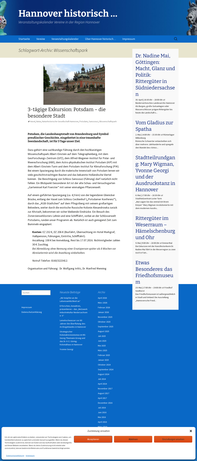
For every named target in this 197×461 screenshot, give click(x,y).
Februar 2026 (104, 307)
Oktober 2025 (104, 321)
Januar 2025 (103, 360)
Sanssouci (93, 121)
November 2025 (105, 317)
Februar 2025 (104, 355)
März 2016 (102, 426)
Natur (38, 121)
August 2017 (103, 393)
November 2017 (105, 388)
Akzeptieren (93, 439)
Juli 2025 (102, 336)
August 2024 (103, 374)
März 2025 (102, 350)
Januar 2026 (103, 312)
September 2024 (105, 369)
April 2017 (102, 398)
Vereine (40, 39)
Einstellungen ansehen (173, 439)
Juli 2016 (102, 407)
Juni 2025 (102, 340)
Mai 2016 (102, 417)
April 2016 (102, 422)
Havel (32, 121)
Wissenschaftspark (108, 121)
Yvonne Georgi (66, 349)
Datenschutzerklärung (15, 455)
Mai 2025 (102, 345)
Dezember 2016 (105, 402)
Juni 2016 (102, 412)
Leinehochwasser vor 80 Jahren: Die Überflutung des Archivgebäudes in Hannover (73, 323)
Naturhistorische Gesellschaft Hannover (60, 121)
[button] (190, 431)
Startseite (24, 39)
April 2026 (102, 298)
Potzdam (83, 121)
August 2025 (103, 331)
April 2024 (102, 383)
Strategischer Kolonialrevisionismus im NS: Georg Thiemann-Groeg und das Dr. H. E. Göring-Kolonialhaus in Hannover (73, 338)
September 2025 (105, 326)
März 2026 (102, 302)
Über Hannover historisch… (100, 39)
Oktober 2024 (104, 364)
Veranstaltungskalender (65, 39)
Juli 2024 (102, 379)
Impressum (30, 455)
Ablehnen (133, 439)
